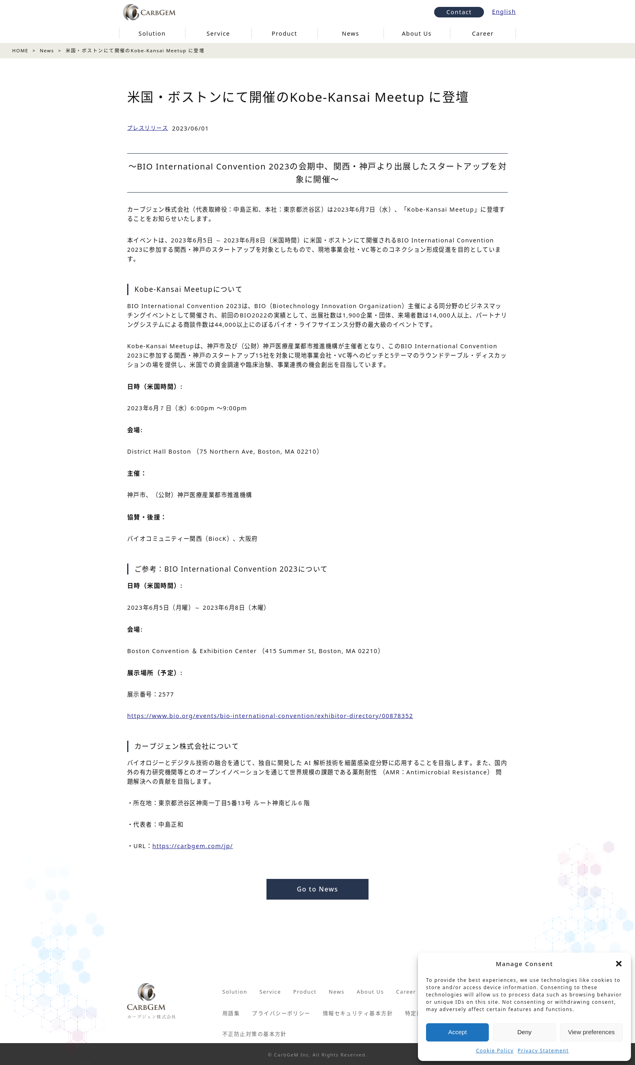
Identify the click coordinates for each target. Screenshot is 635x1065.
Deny (524, 1032)
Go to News (317, 888)
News (47, 50)
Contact (459, 11)
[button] (619, 964)
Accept (457, 1032)
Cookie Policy (495, 1050)
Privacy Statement (543, 1050)
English (504, 11)
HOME (20, 50)
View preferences (591, 1032)
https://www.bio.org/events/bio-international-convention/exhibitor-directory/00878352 (270, 716)
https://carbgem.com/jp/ (192, 846)
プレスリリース (147, 127)
